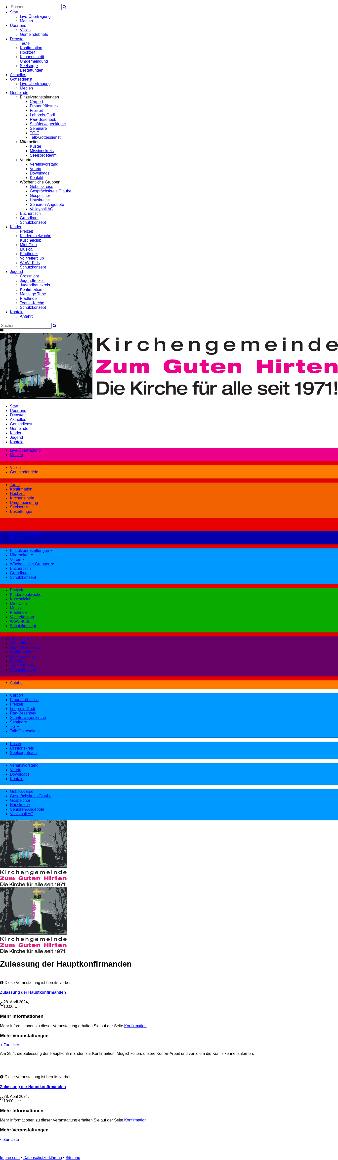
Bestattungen (31, 70)
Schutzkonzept (33, 222)
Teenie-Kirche (32, 303)
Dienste (16, 39)
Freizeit (36, 110)
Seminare (38, 128)
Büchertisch (30, 213)
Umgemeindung (34, 61)
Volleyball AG (41, 209)
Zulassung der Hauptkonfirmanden (33, 992)
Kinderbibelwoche (35, 236)
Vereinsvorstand (44, 164)
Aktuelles (18, 75)
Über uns (18, 25)
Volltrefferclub (32, 258)
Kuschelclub (30, 240)
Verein (35, 169)
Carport (36, 101)
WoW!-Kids (30, 263)
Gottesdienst (21, 79)
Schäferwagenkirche (48, 124)
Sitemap (73, 1158)
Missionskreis (42, 151)
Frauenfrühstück (44, 106)
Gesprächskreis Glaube (50, 191)
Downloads (39, 173)
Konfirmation (31, 48)
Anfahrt (26, 316)
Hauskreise (40, 200)
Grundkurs (29, 218)
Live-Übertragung (35, 16)
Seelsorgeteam (43, 155)
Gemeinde (19, 92)
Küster (35, 146)
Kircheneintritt (32, 57)
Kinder (15, 227)
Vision (25, 30)
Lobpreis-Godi (42, 115)
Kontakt (36, 178)
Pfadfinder (29, 254)
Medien (26, 21)
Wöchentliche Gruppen (32, 564)
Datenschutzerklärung (42, 1158)
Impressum (10, 1158)
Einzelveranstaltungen (31, 550)
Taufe (25, 43)
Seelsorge (29, 66)
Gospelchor (40, 195)
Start (14, 12)
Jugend (16, 271)
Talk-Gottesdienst (45, 137)
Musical (26, 249)
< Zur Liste (9, 1045)
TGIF (34, 133)
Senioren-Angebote (47, 204)
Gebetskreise (41, 186)
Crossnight (29, 276)
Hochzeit (27, 52)
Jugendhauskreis (35, 285)
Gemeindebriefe (34, 34)
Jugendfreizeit (32, 280)
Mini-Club (28, 245)
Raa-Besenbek (43, 119)
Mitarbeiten (21, 555)
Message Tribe (33, 294)
